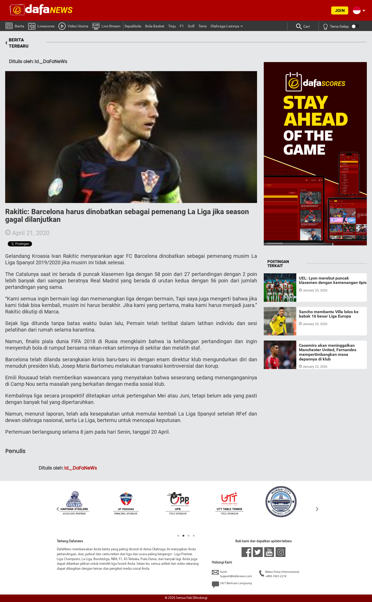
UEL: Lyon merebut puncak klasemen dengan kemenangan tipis (333, 280)
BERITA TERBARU (16, 43)
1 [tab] (178, 535)
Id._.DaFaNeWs (80, 468)
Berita (14, 25)
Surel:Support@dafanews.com (232, 574)
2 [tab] (183, 535)
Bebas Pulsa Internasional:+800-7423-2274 (279, 574)
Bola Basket (154, 26)
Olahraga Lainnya (225, 26)
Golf (191, 26)
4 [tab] (193, 535)
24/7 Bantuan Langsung (232, 584)
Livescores (41, 25)
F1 (182, 26)
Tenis (202, 26)
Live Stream (106, 26)
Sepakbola (133, 26)
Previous (54, 509)
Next (317, 509)
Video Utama (73, 26)
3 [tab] (188, 535)
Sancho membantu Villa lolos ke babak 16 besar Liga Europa (329, 314)
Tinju (172, 26)
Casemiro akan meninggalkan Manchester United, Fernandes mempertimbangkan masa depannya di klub (327, 352)
